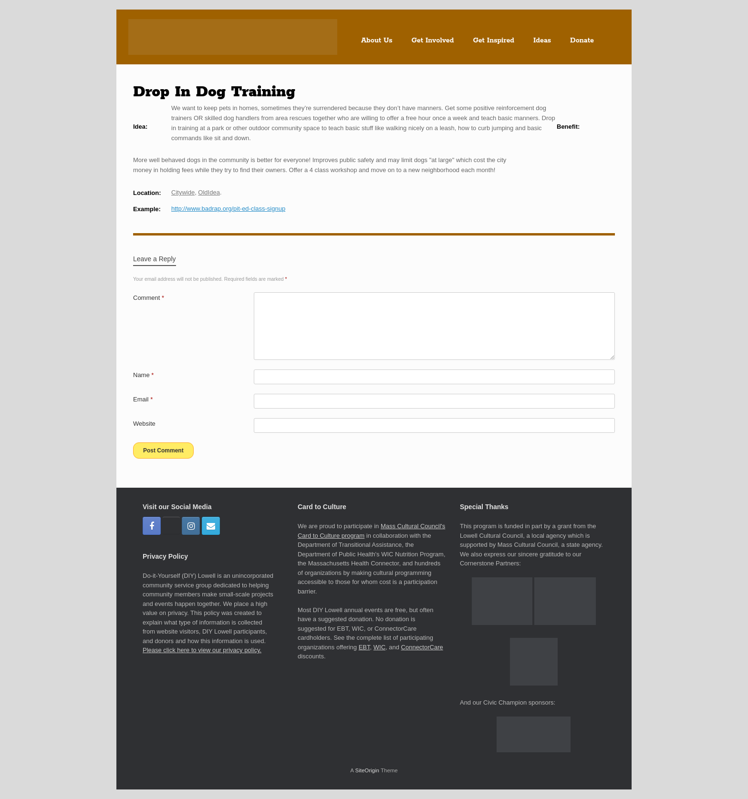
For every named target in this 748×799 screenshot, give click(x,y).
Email (143, 399)
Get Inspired (493, 40)
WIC (379, 647)
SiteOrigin (367, 770)
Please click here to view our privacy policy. (202, 650)
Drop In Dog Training (214, 92)
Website (144, 423)
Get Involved (433, 40)
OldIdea (209, 192)
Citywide (183, 192)
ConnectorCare (422, 647)
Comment (148, 297)
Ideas (542, 40)
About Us (377, 40)
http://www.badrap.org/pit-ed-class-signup (228, 208)
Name (143, 375)
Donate (582, 40)
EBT (364, 647)
